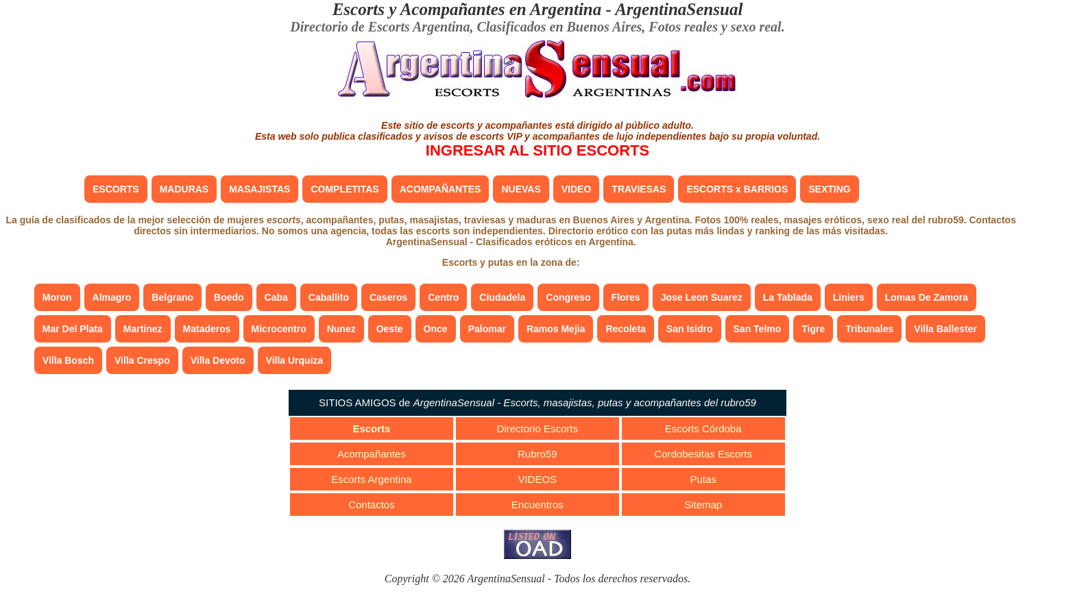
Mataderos (207, 328)
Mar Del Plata (73, 328)
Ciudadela (502, 297)
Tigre (813, 328)
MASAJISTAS (259, 189)
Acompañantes (371, 454)
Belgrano (172, 297)
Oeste (389, 328)
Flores (626, 297)
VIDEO (576, 189)
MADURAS (184, 189)
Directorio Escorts (537, 428)
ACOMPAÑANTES (440, 189)
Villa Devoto (218, 360)
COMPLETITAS (344, 189)
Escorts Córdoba (703, 428)
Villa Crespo (142, 360)
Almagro (112, 297)
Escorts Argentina (371, 479)
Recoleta (625, 328)
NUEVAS (520, 189)
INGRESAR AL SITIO (537, 150)
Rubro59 (537, 454)
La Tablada (787, 297)
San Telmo (758, 328)
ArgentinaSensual (678, 9)
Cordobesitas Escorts (703, 454)
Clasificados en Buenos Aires (559, 26)
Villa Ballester (945, 328)
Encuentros (537, 504)
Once (436, 328)
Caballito (329, 297)
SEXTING (829, 189)
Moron (57, 297)
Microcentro (279, 328)
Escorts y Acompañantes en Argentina (467, 9)
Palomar (487, 328)
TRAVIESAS (639, 189)
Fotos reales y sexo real (715, 26)
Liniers (849, 297)
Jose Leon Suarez (701, 297)
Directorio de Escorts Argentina (380, 26)
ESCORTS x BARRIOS (737, 189)
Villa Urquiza (295, 360)
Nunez (341, 328)
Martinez (142, 328)
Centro (443, 297)
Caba (276, 297)
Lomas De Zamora (926, 297)
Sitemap (703, 504)
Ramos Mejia (556, 328)
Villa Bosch (68, 360)
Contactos (371, 504)
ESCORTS (116, 189)
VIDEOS (537, 479)
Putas (703, 479)
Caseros (388, 297)
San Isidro (689, 328)
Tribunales (869, 328)
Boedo (229, 297)
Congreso (568, 297)
